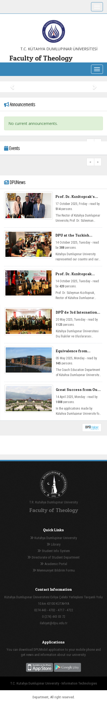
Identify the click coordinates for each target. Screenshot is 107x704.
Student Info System (53, 551)
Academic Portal (53, 564)
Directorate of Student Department (53, 557)
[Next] (98, 162)
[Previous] (90, 162)
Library (53, 544)
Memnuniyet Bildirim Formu (54, 570)
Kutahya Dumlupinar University (53, 538)
